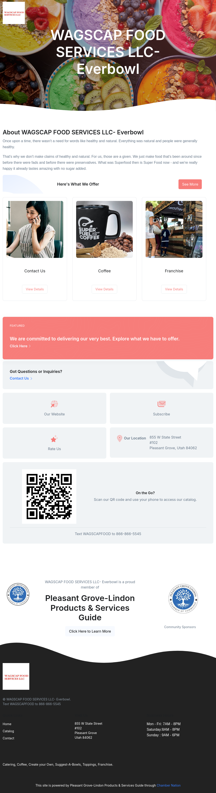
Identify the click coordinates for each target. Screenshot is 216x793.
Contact (8, 738)
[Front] (15, 13)
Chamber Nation (169, 785)
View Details (35, 289)
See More (190, 184)
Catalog (8, 731)
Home (7, 724)
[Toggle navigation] (209, 13)
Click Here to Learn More (90, 631)
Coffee (104, 271)
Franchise (174, 271)
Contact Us (34, 271)
